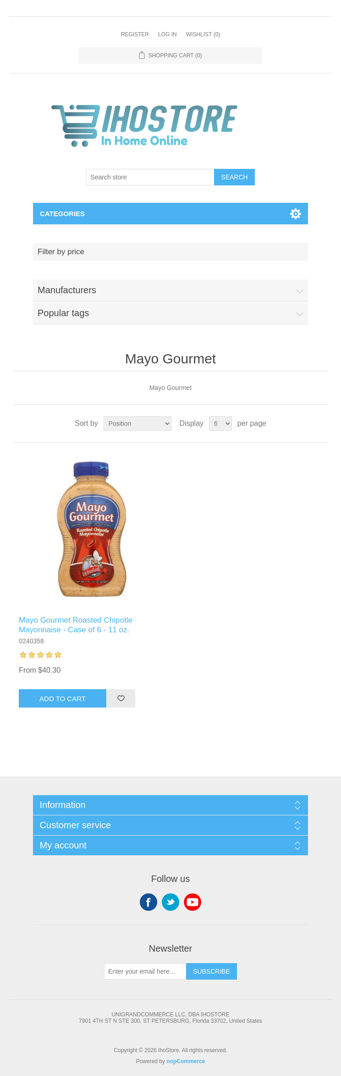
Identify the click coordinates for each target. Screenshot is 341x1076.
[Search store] (150, 177)
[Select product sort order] (137, 423)
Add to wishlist (120, 698)
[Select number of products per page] (220, 423)
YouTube (192, 902)
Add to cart (62, 698)
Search (234, 177)
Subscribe (211, 971)
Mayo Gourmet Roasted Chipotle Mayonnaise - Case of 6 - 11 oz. (75, 625)
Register (135, 34)
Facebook (148, 902)
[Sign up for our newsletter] (145, 971)
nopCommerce (185, 1061)
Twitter (170, 902)
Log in (167, 34)
